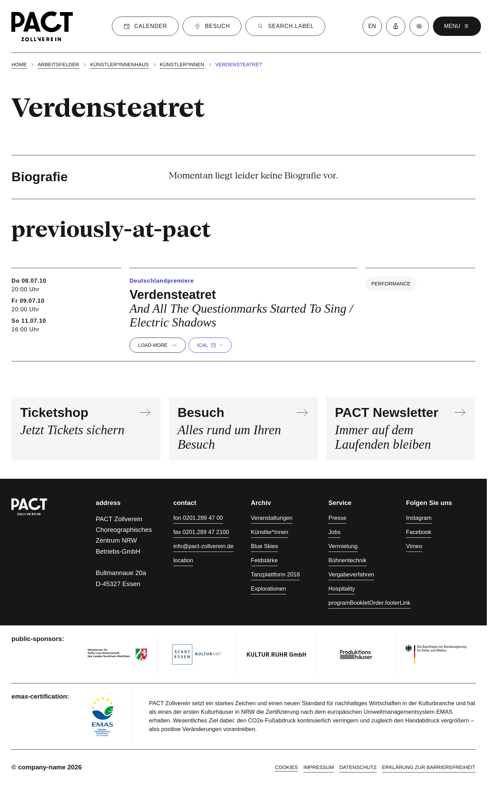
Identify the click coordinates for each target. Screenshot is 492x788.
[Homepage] (42, 26)
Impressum (318, 767)
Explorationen (268, 588)
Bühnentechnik (347, 560)
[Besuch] (212, 26)
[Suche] (285, 26)
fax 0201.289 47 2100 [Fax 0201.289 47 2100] (201, 532)
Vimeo (414, 546)
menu (457, 26)
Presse (337, 518)
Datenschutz (358, 767)
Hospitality (341, 588)
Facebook (418, 532)
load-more (157, 345)
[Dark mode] (419, 26)
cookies (286, 767)
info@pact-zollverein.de (203, 546)
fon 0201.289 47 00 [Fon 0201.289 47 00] (198, 518)
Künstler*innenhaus (119, 64)
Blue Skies (264, 546)
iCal (210, 345)
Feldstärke (264, 560)
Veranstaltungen (272, 518)
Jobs (334, 532)
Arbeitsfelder (58, 64)
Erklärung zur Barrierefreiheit (428, 767)
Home (19, 64)
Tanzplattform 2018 (275, 574)
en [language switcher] (372, 26)
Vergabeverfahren (351, 574)
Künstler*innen (182, 64)
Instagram (419, 518)
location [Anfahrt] (183, 560)
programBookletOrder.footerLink (369, 603)
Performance (391, 283)
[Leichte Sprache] (395, 26)
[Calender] (145, 26)
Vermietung (342, 546)
